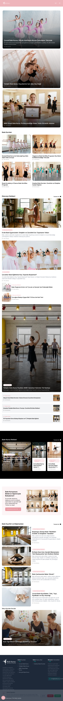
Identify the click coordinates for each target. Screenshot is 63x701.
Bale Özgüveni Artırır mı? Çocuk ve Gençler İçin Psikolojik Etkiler (32, 287)
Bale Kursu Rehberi (9, 454)
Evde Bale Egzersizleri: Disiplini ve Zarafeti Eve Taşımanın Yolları (25, 232)
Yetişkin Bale (7, 385)
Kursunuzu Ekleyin (13, 509)
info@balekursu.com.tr (56, 678)
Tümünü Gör (57, 196)
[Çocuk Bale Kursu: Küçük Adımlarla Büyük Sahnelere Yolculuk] (31, 29)
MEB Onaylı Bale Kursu (23, 669)
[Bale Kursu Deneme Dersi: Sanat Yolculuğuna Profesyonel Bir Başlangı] (16, 456)
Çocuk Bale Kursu (23, 664)
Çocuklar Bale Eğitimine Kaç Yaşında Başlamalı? (19, 275)
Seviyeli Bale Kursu (23, 672)
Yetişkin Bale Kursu (23, 666)
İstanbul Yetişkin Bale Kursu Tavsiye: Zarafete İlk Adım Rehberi (21, 408)
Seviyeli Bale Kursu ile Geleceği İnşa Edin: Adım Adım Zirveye (15, 156)
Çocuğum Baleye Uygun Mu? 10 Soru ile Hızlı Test (27, 297)
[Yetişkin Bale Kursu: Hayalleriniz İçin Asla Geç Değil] (31, 69)
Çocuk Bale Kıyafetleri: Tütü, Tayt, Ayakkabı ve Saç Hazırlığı (44, 594)
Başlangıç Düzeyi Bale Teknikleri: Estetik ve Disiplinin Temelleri (44, 532)
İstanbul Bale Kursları (39, 664)
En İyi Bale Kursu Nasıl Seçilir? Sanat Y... (39, 465)
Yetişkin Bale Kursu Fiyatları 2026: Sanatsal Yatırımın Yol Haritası (26, 388)
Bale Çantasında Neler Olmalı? (43, 574)
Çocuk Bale (6, 272)
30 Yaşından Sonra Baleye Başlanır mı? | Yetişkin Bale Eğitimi (21, 418)
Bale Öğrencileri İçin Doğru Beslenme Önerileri (20, 642)
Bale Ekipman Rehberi (39, 529)
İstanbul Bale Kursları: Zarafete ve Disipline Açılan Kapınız (46, 184)
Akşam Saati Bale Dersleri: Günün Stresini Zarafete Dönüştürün (22, 398)
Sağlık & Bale (7, 639)
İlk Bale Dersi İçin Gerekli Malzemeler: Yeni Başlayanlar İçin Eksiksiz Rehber (45, 553)
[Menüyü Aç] (59, 3)
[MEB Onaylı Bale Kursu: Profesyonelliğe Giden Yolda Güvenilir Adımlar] (31, 108)
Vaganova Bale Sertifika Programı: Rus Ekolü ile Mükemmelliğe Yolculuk (46, 156)
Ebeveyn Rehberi (7, 230)
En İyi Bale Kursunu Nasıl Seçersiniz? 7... (53, 465)
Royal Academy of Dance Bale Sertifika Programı (14, 184)
